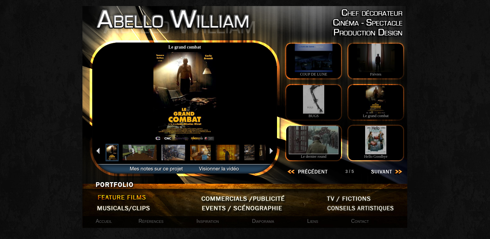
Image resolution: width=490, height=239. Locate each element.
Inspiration (208, 221)
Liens (312, 221)
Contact (360, 221)
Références (151, 221)
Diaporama (263, 221)
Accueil (104, 221)
